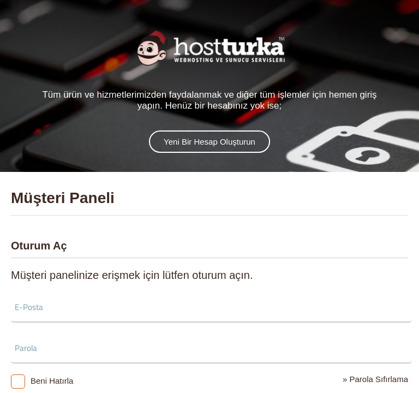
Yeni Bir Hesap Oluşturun (209, 141)
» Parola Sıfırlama (375, 379)
